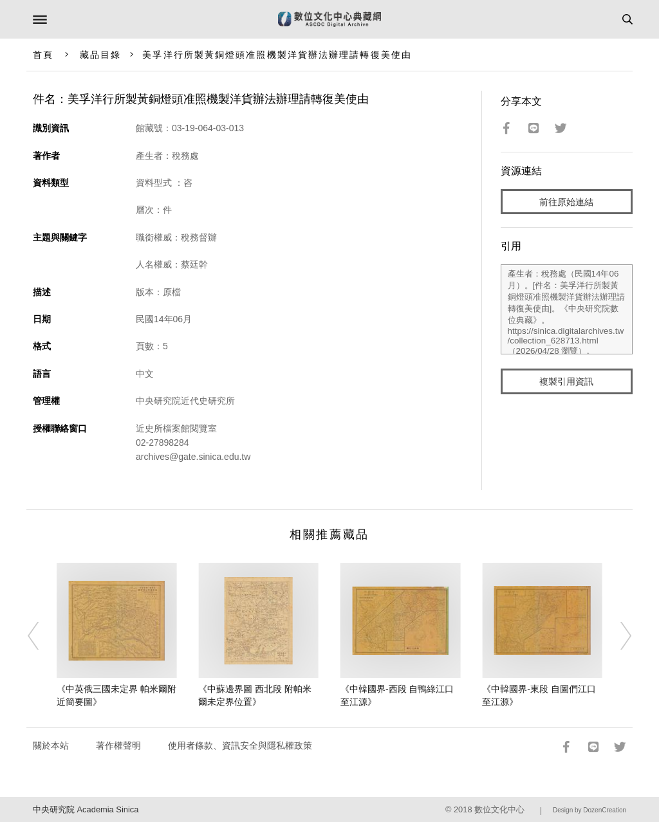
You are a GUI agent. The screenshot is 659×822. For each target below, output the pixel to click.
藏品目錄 (100, 55)
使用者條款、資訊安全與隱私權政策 (240, 745)
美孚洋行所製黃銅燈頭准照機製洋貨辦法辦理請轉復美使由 (277, 55)
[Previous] (42, 635)
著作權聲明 (118, 745)
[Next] (617, 635)
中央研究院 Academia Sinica (85, 809)
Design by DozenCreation (589, 810)
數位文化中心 (499, 809)
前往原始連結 (566, 202)
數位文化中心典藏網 (329, 19)
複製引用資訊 (566, 381)
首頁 (43, 55)
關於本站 (51, 745)
